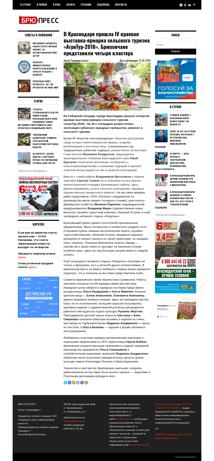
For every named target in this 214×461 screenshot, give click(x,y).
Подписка (103, 4)
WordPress (192, 456)
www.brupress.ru (124, 419)
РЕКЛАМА (86, 4)
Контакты (121, 4)
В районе (42, 4)
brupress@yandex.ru (74, 421)
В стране (25, 4)
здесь (22, 257)
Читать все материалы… (33, 170)
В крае (57, 4)
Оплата (70, 4)
